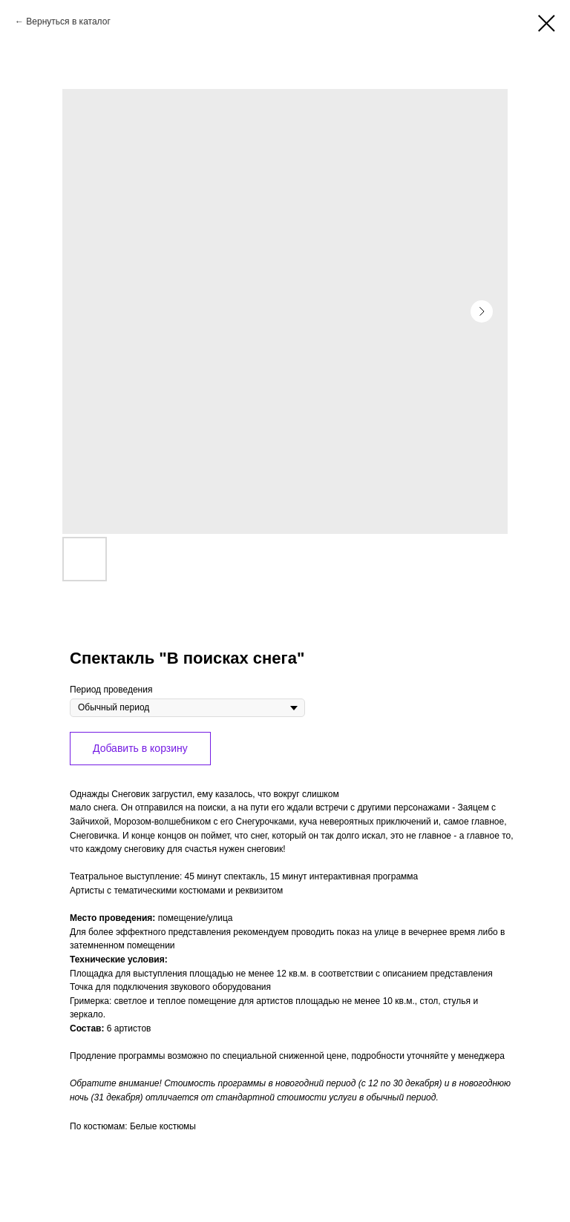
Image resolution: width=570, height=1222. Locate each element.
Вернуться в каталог (68, 21)
